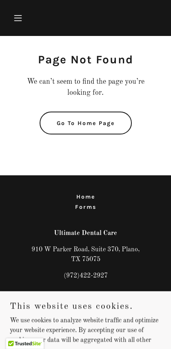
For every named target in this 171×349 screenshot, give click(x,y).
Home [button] (85, 196)
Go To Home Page (86, 123)
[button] (21, 18)
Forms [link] (85, 207)
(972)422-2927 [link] (86, 276)
